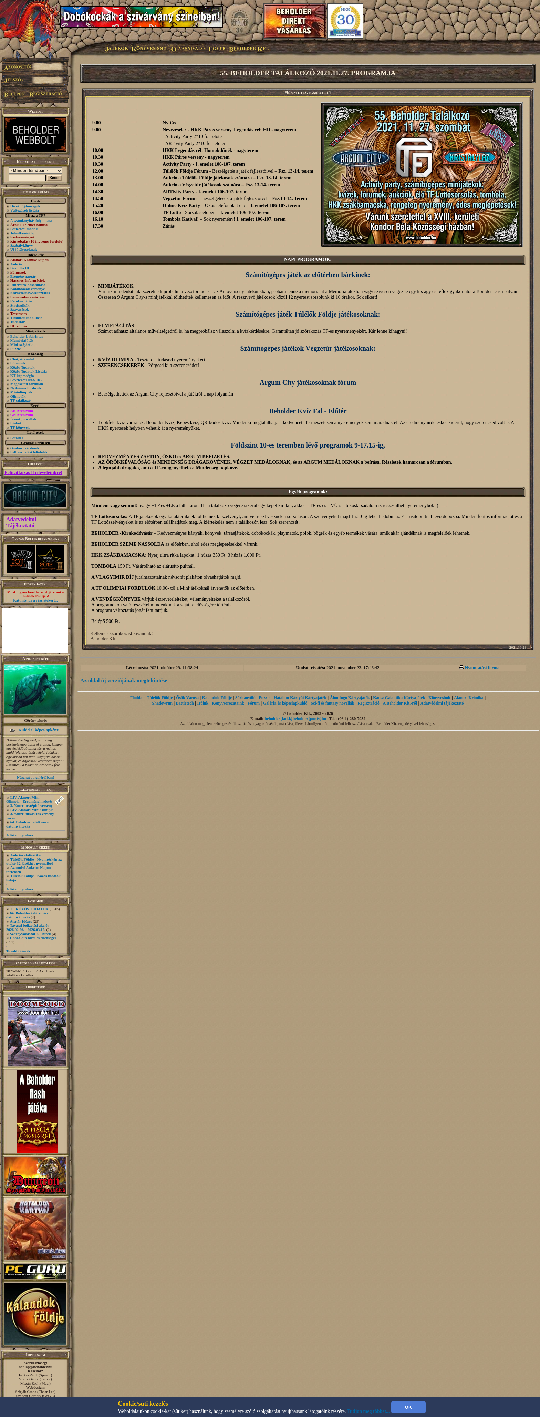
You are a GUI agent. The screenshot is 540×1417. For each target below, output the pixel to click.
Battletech (185, 703)
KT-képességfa (22, 375)
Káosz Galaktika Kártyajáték (399, 697)
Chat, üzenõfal (22, 359)
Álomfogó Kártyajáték (350, 697)
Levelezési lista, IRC (26, 380)
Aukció (16, 264)
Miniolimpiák (21, 392)
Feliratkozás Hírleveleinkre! (33, 472)
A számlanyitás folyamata (31, 220)
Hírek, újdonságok (25, 206)
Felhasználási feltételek (29, 452)
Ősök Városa (187, 697)
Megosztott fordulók (26, 384)
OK (408, 1407)
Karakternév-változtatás (30, 293)
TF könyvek (20, 427)
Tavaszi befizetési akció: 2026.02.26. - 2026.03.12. (27, 927)
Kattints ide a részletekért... (35, 600)
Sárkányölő (245, 697)
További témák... (19, 951)
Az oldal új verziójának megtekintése (123, 681)
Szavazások (19, 309)
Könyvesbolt (439, 697)
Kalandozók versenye (27, 289)
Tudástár (17, 322)
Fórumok (17, 363)
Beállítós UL (20, 268)
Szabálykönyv (21, 245)
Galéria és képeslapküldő (285, 703)
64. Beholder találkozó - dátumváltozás (27, 824)
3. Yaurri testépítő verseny (31, 805)
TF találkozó (20, 400)
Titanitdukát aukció (26, 318)
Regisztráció (368, 703)
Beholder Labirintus (26, 336)
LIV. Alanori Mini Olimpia (32, 810)
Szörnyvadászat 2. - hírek (30, 934)
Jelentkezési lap (23, 233)
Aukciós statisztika (25, 855)
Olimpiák (18, 396)
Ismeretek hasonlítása (27, 285)
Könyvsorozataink (228, 703)
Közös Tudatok (22, 367)
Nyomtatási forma (482, 667)
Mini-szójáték (21, 344)
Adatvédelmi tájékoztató (442, 703)
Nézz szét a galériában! (35, 777)
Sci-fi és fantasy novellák (332, 703)
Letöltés (16, 437)
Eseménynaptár (23, 276)
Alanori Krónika (469, 697)
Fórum (254, 703)
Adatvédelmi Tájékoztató (21, 522)
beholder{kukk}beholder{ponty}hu (295, 718)
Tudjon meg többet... (368, 1411)
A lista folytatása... (21, 835)
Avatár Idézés (21, 921)
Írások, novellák (23, 419)
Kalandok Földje (217, 697)
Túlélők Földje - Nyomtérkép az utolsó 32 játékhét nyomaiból (34, 861)
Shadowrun (162, 703)
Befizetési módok (24, 229)
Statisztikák (20, 305)
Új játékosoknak (23, 249)
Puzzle (15, 349)
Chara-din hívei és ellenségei (33, 938)
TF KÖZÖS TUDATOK (29, 909)
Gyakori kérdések (24, 448)
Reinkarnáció (21, 301)
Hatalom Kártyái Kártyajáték (300, 697)
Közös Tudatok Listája (28, 371)
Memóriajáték (21, 340)
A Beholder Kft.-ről (400, 703)
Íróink (203, 703)
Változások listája (24, 210)
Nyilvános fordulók (25, 388)
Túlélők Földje (160, 697)
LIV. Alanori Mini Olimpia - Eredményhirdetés (29, 799)
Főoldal (137, 697)
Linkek (16, 423)
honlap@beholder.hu (35, 1367)
